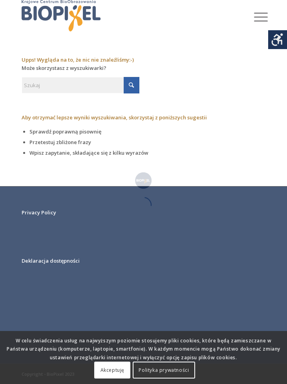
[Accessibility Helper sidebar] (277, 39)
